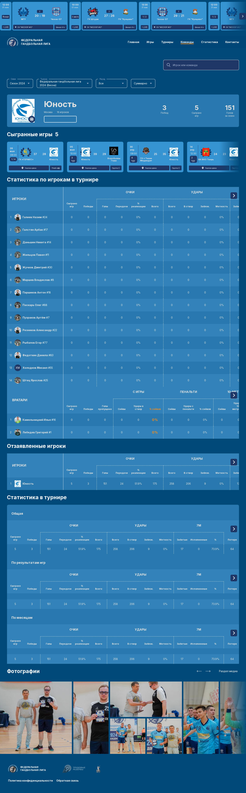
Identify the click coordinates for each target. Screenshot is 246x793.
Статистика (209, 42)
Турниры (167, 42)
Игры (150, 42)
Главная (133, 42)
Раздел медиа (228, 671)
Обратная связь (68, 780)
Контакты (232, 42)
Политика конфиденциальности (30, 780)
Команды (187, 42)
